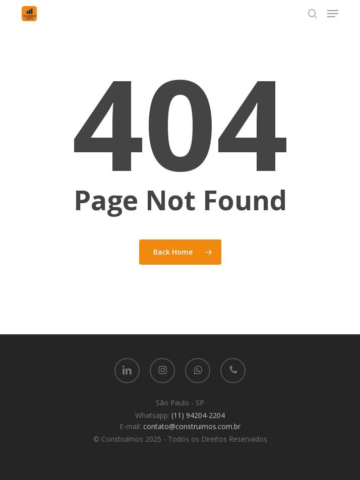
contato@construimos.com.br (192, 426)
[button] (332, 14)
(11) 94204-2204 (198, 415)
